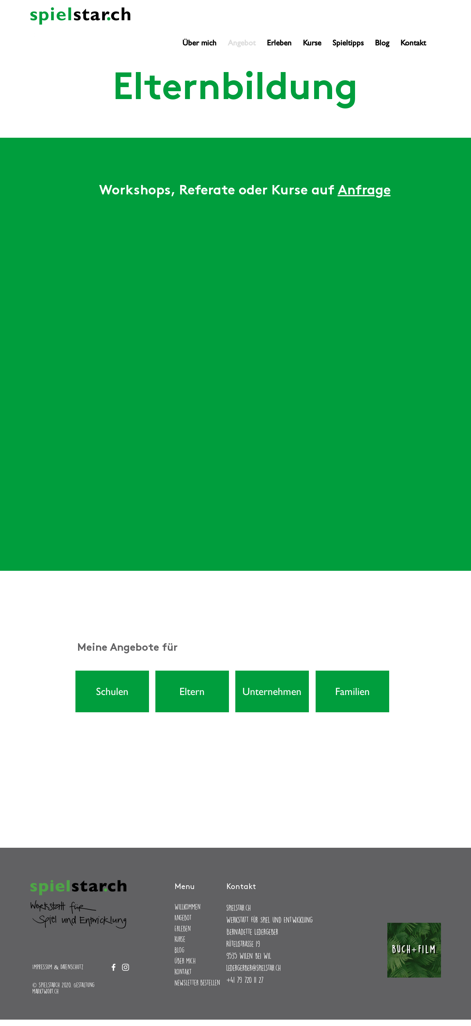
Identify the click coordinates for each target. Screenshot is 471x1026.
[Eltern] (192, 691)
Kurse (180, 939)
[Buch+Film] (414, 950)
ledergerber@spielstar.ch (253, 967)
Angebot (183, 918)
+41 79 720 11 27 (244, 979)
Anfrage (364, 191)
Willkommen (187, 907)
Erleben (183, 928)
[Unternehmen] (272, 691)
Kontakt (183, 972)
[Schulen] (112, 691)
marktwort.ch (45, 991)
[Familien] (352, 691)
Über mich (185, 961)
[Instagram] (46, 34)
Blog (179, 950)
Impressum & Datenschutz (57, 966)
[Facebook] (34, 34)
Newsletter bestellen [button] (197, 982)
